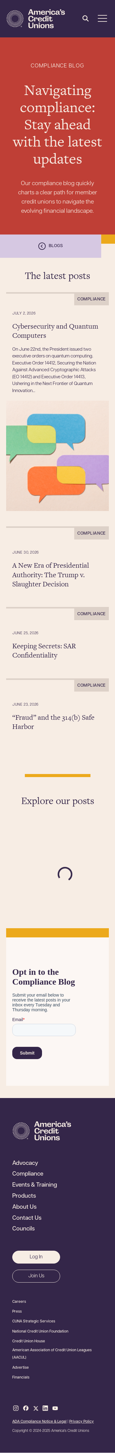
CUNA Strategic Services (33, 1321)
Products (24, 1196)
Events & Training (34, 1185)
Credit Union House (28, 1341)
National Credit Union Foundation (40, 1331)
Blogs (56, 246)
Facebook (25, 1408)
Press (17, 1312)
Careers (19, 1302)
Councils (23, 1229)
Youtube (55, 1408)
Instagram (16, 1408)
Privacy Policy (81, 1422)
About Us (24, 1207)
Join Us (36, 1276)
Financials (20, 1377)
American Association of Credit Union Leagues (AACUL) (52, 1354)
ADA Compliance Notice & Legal (39, 1422)
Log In (36, 1257)
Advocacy (25, 1163)
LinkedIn (45, 1408)
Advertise (20, 1368)
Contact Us (26, 1218)
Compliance (27, 1174)
